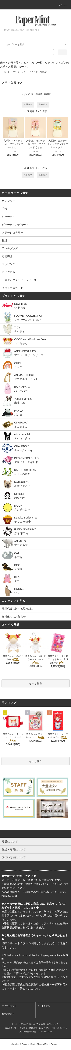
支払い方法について (29, 1024)
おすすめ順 (27, 94)
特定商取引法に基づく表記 (31, 1028)
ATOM (49, 1032)
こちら (56, 883)
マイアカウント (9, 1006)
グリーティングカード (21, 72)
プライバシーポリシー (55, 1028)
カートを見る (43, 1006)
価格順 (38, 94)
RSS (43, 1032)
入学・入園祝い (40, 72)
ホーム (6, 72)
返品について (10, 1028)
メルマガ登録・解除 (27, 1032)
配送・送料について (49, 1024)
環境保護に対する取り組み (18, 608)
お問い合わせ (8, 1014)
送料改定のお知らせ (14, 616)
